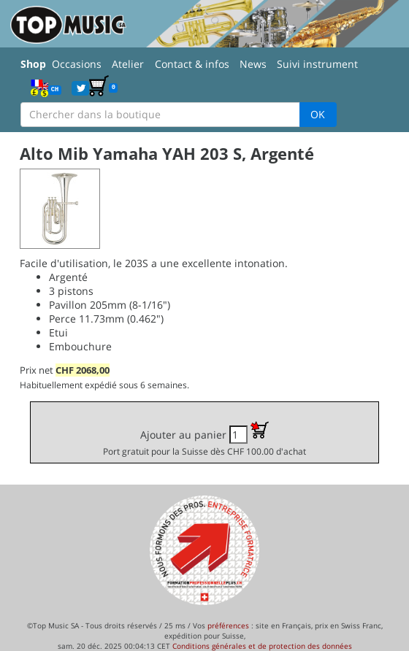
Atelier (128, 64)
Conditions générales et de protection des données (262, 646)
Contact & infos (192, 64)
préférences (228, 625)
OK (317, 114)
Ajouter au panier (204, 439)
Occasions (77, 64)
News (253, 64)
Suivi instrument (317, 64)
